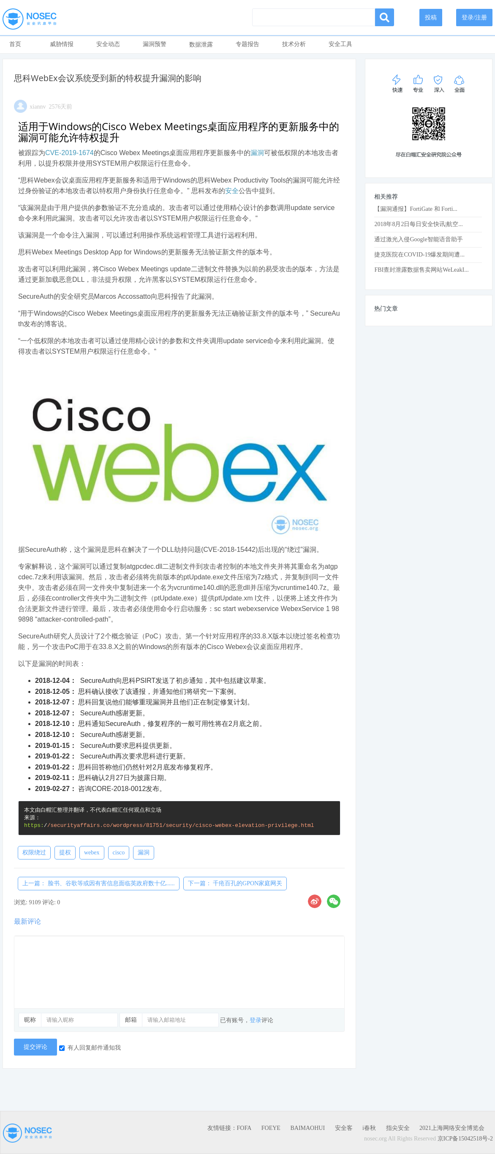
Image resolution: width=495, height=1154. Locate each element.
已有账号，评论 (246, 1020)
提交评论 (35, 1047)
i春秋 (369, 1128)
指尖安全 (398, 1128)
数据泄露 (201, 44)
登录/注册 (474, 17)
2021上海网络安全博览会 (451, 1128)
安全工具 (340, 44)
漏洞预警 (154, 44)
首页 (15, 44)
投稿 (431, 17)
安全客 (344, 1128)
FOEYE (270, 1128)
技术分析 (294, 44)
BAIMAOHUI (307, 1128)
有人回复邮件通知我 (90, 1048)
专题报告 (247, 44)
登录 (255, 1020)
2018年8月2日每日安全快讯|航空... (418, 224)
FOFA (244, 1128)
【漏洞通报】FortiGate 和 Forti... (415, 209)
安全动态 (108, 44)
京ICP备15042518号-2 (465, 1138)
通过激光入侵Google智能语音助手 (418, 239)
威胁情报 (61, 44)
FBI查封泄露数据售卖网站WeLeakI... (421, 270)
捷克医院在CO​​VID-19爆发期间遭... (419, 254)
